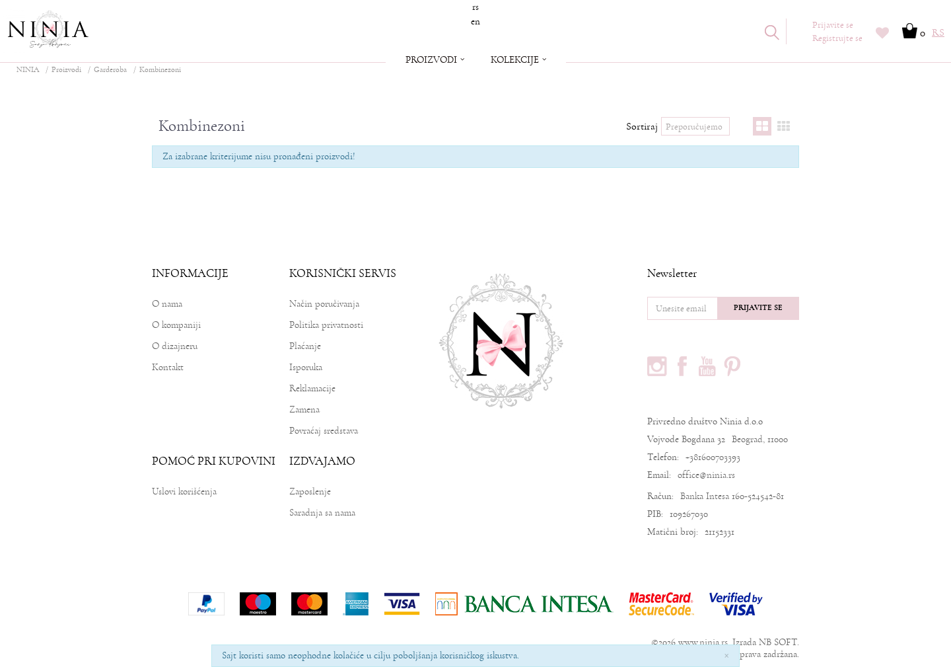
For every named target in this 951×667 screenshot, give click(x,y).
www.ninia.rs (703, 642)
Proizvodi (66, 70)
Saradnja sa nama (322, 512)
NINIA (28, 70)
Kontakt (168, 367)
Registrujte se (837, 38)
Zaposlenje (310, 491)
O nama (167, 303)
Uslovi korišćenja (184, 491)
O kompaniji (176, 325)
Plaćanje (305, 346)
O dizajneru (174, 346)
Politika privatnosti (326, 325)
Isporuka (305, 367)
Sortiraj (642, 126)
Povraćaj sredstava (323, 430)
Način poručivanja (324, 303)
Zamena (304, 409)
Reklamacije (312, 388)
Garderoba (110, 70)
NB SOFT (778, 642)
